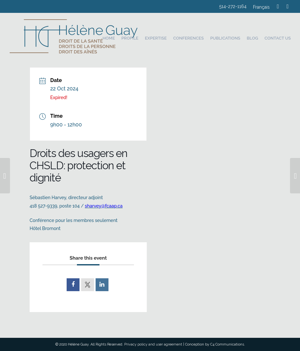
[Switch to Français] (261, 8)
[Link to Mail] (278, 6)
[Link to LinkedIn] (288, 6)
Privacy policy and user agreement (153, 344)
